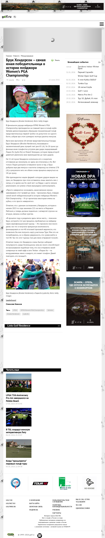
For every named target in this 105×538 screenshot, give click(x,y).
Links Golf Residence (58, 325)
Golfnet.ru (10, 503)
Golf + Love (83, 91)
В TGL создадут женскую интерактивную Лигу (18, 431)
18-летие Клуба (85, 87)
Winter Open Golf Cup (87, 76)
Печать (57, 60)
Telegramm (80, 502)
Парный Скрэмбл (85, 72)
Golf (6, 17)
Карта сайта (34, 503)
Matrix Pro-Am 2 (85, 95)
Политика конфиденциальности (61, 506)
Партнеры (57, 513)
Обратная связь (36, 507)
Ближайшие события (98, 62)
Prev (15, 40)
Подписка (33, 510)
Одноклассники (83, 508)
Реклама (56, 510)
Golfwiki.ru (11, 507)
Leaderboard (11, 300)
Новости (16, 56)
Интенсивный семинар (88, 102)
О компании (34, 500)
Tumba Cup (83, 84)
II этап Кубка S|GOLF (87, 80)
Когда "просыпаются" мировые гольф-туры (16, 462)
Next (89, 40)
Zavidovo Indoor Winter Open (88, 68)
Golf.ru (9, 500)
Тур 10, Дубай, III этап (88, 99)
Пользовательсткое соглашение (61, 501)
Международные (27, 56)
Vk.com (79, 505)
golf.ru (10, 535)
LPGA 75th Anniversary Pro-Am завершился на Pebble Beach (17, 398)
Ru (15, 17)
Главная (9, 56)
